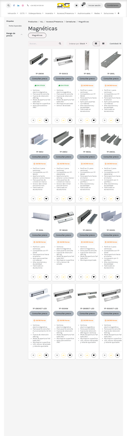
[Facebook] (14, 5)
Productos (32, 21)
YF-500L (39, 230)
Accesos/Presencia (54, 21)
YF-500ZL (111, 230)
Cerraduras (71, 21)
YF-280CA (87, 230)
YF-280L (111, 74)
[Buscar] (60, 43)
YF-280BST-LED (87, 308)
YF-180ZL (87, 152)
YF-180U (39, 152)
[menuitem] (13, 13)
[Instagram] (23, 5)
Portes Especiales (15, 26)
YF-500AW (63, 308)
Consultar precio (39, 78)
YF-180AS (63, 230)
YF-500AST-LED (111, 308)
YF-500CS (63, 74)
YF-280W (40, 74)
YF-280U (63, 152)
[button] (8, 5)
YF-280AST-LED (40, 308)
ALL (41, 21)
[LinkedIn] (18, 5)
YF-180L (87, 74)
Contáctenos (112, 5)
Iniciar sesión (94, 5)
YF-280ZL (111, 152)
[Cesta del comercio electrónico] (76, 5)
